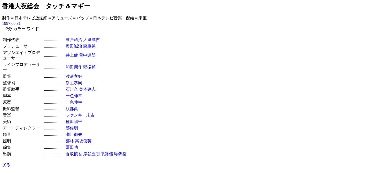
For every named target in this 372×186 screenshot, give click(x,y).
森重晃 (89, 46)
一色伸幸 (74, 96)
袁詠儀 (107, 154)
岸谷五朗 (91, 154)
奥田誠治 (74, 46)
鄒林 (70, 141)
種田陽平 (74, 121)
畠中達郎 (87, 55)
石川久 (72, 89)
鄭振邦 (89, 67)
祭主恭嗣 (74, 83)
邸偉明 (72, 128)
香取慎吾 (74, 154)
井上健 (72, 55)
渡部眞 (72, 108)
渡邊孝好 (74, 76)
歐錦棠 (120, 154)
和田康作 (74, 67)
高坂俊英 (83, 141)
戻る (6, 164)
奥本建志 (87, 89)
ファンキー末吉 (80, 115)
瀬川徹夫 (74, 134)
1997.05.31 (11, 23)
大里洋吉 (91, 39)
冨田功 (72, 147)
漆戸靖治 (74, 39)
